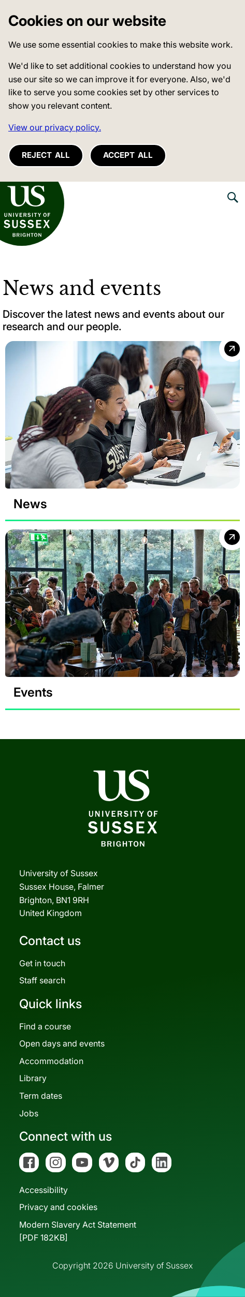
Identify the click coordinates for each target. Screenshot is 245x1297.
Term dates (40, 1095)
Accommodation (51, 1061)
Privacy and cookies (58, 1207)
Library (33, 1078)
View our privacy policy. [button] (54, 127)
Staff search (42, 980)
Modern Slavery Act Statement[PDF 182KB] (77, 1231)
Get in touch (42, 963)
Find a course (45, 1026)
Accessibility (43, 1190)
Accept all (128, 155)
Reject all (46, 155)
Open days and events (62, 1043)
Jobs (28, 1113)
